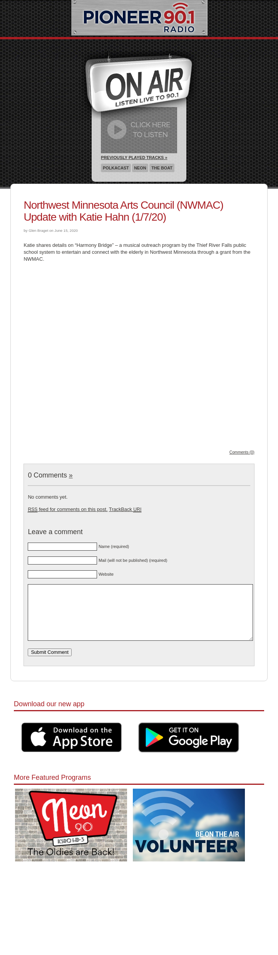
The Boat (161, 168)
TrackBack (125, 509)
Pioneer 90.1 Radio (139, 18)
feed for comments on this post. (67, 509)
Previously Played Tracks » (134, 157)
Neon (140, 168)
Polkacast (116, 168)
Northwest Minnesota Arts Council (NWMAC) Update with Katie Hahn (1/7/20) (123, 211)
